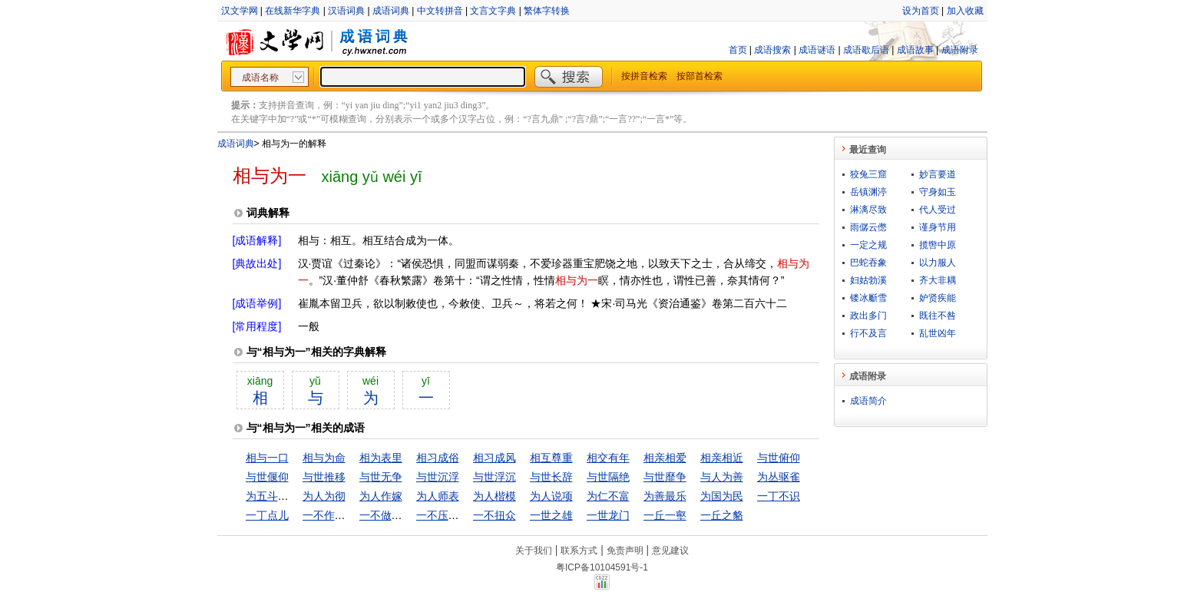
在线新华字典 (292, 10)
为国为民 (721, 496)
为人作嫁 (380, 496)
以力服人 (937, 262)
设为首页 (920, 10)
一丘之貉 (721, 515)
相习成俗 (437, 457)
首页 (738, 50)
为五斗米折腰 (278, 496)
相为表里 (380, 457)
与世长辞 (551, 477)
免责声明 (625, 550)
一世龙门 (608, 515)
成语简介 (868, 400)
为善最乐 (664, 496)
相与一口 (267, 457)
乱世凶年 (937, 333)
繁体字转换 (547, 10)
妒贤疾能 (937, 298)
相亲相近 (721, 457)
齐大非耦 (937, 280)
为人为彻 (324, 496)
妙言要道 (937, 174)
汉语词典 (346, 10)
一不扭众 (494, 515)
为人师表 (437, 496)
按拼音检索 (644, 76)
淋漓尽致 (868, 209)
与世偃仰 (267, 477)
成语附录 (959, 50)
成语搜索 (772, 50)
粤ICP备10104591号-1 (602, 567)
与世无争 (380, 477)
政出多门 (868, 315)
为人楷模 (494, 496)
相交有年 (608, 457)
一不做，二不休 (397, 515)
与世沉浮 (437, 477)
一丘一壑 (664, 515)
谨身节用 (937, 227)
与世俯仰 (778, 457)
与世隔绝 (608, 477)
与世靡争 (664, 477)
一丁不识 (778, 496)
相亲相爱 (664, 457)
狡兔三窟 (868, 174)
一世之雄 (551, 515)
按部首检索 (699, 76)
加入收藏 (965, 10)
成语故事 (915, 50)
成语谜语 (817, 50)
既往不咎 (937, 315)
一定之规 (868, 245)
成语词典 (390, 10)
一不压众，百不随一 (464, 515)
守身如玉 (937, 192)
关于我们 (533, 550)
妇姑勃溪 (868, 280)
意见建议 (670, 550)
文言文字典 (493, 10)
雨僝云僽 (868, 227)
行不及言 (868, 333)
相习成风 (494, 457)
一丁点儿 (267, 515)
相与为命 (324, 457)
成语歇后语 (866, 50)
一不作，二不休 (340, 515)
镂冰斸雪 (868, 298)
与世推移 (324, 477)
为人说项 (551, 496)
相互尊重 (551, 457)
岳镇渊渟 (868, 192)
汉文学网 (239, 10)
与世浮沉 (494, 477)
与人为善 (721, 477)
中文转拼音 (440, 10)
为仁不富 (608, 496)
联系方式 (579, 550)
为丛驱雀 (778, 477)
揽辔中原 (937, 245)
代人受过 (937, 209)
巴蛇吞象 (868, 262)
